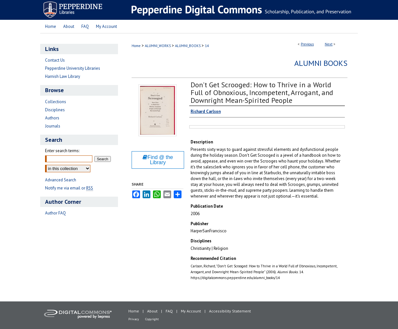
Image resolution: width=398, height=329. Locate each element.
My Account (191, 311)
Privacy (133, 319)
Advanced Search (60, 180)
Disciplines (55, 110)
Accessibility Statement (230, 311)
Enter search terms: (62, 150)
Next (329, 44)
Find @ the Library (158, 159)
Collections (55, 101)
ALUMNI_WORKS (158, 45)
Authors (52, 118)
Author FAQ (55, 213)
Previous (307, 44)
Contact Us (55, 60)
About (152, 311)
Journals (52, 126)
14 (207, 45)
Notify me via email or (69, 188)
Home (136, 45)
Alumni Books (320, 63)
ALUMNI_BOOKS (188, 45)
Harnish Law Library (62, 76)
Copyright (152, 319)
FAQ (169, 311)
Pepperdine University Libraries (72, 68)
